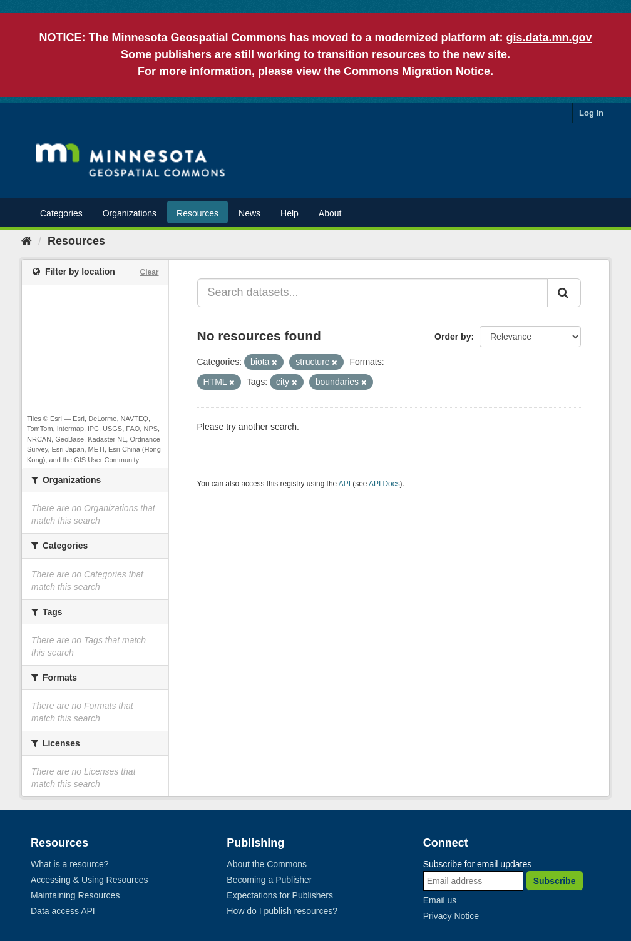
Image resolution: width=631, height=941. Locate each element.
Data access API (63, 911)
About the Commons (267, 864)
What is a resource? (70, 864)
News (249, 213)
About (330, 213)
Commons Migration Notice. (418, 71)
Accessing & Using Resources (89, 880)
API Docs (384, 483)
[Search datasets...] (372, 292)
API (345, 483)
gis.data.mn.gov (549, 37)
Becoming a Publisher (269, 880)
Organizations (129, 213)
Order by (452, 337)
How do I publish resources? (282, 911)
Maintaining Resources (75, 895)
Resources (197, 213)
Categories (61, 213)
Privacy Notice (451, 916)
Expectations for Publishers (280, 895)
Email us (440, 900)
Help (289, 213)
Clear (149, 272)
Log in (591, 113)
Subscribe (554, 881)
